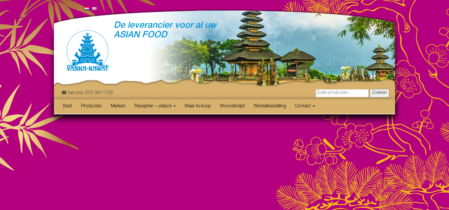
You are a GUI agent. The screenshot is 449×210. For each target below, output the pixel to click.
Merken (118, 106)
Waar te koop (198, 106)
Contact (305, 106)
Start (67, 106)
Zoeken (379, 93)
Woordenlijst (232, 106)
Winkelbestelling (270, 106)
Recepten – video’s (155, 106)
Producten (91, 106)
